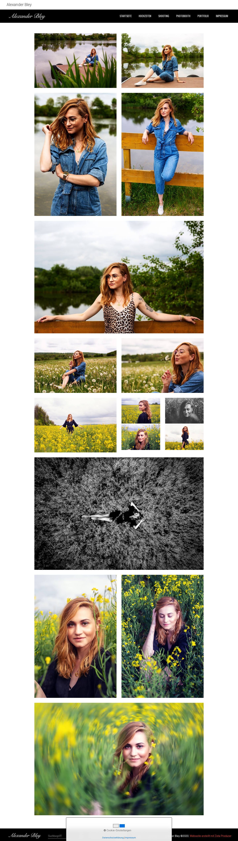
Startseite (126, 16)
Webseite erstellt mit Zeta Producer (210, 836)
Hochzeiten (145, 16)
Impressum (222, 16)
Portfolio (203, 16)
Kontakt (106, 836)
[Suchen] (81, 836)
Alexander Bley (19, 4)
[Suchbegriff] (65, 836)
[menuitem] (125, 16)
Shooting (163, 16)
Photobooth (183, 16)
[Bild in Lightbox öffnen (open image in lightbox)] (75, 60)
